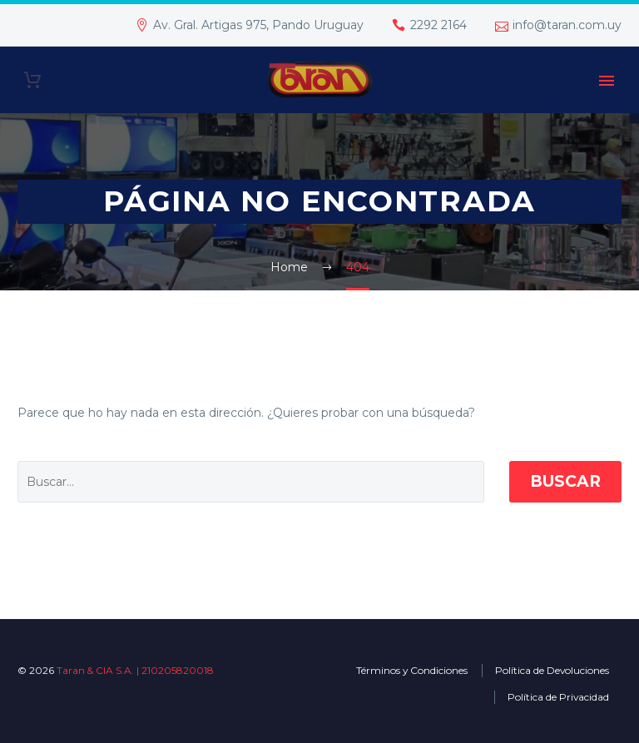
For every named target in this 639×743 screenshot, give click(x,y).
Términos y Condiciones (412, 670)
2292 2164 (438, 24)
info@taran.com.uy (567, 24)
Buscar (565, 481)
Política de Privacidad (558, 697)
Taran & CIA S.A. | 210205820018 (135, 670)
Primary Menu (606, 81)
